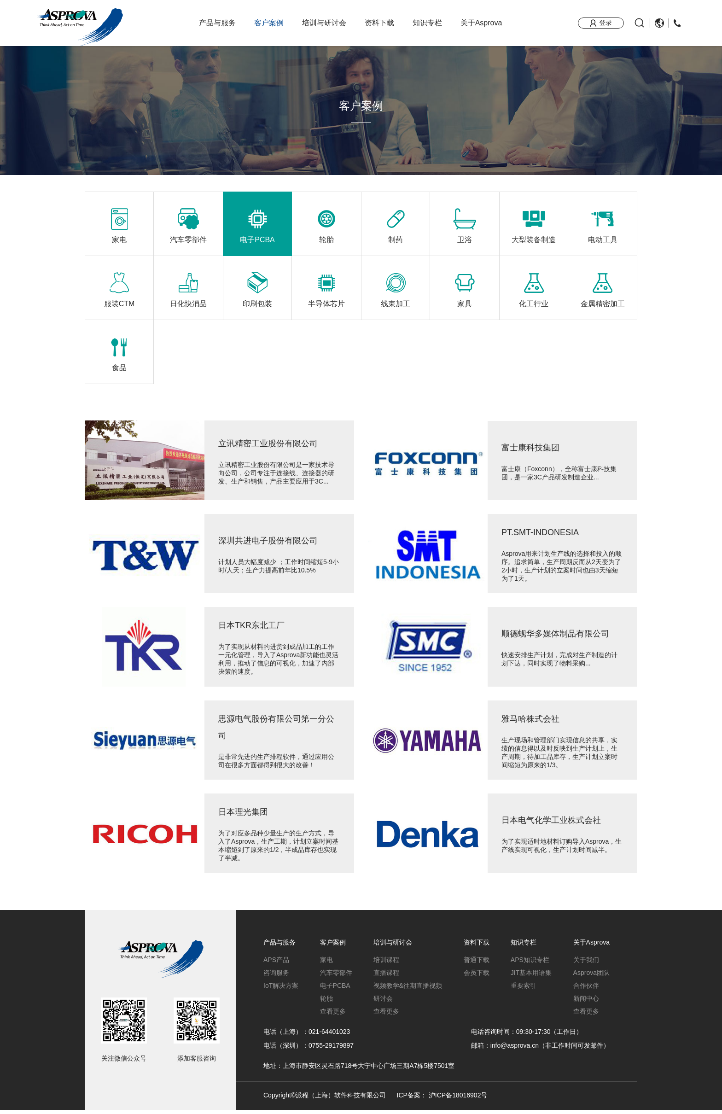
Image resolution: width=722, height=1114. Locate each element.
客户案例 (269, 23)
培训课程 (386, 964)
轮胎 (326, 1002)
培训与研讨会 (324, 23)
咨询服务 (276, 976)
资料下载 (379, 23)
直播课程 (386, 976)
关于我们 (586, 964)
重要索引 (523, 989)
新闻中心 (586, 1002)
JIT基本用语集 (531, 976)
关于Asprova (481, 23)
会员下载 (476, 976)
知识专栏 (427, 23)
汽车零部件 (336, 976)
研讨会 (383, 1002)
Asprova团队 (591, 976)
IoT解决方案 (280, 989)
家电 (326, 964)
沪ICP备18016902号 (458, 1099)
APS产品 (276, 964)
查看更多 (333, 1015)
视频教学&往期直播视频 (407, 989)
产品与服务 (217, 23)
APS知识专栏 (530, 964)
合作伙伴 (586, 989)
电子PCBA (335, 989)
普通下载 (476, 964)
